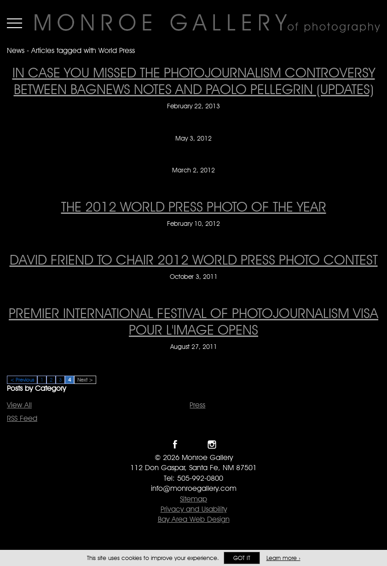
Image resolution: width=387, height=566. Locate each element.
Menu (14, 23)
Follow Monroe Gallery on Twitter (193, 444)
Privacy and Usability (194, 509)
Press (197, 405)
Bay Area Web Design (194, 519)
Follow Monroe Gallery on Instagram (212, 444)
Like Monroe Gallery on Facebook (175, 444)
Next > (85, 380)
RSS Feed (22, 418)
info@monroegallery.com (194, 488)
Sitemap (193, 499)
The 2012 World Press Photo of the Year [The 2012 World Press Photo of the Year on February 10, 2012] (193, 206)
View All (19, 405)
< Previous (22, 380)
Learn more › (283, 557)
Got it (241, 557)
